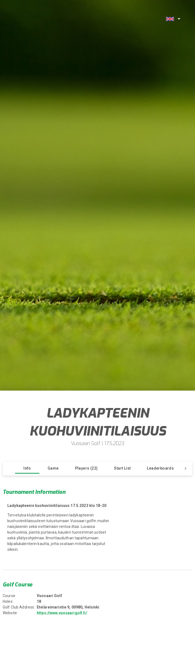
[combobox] (172, 19)
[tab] (27, 468)
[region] (64, 529)
